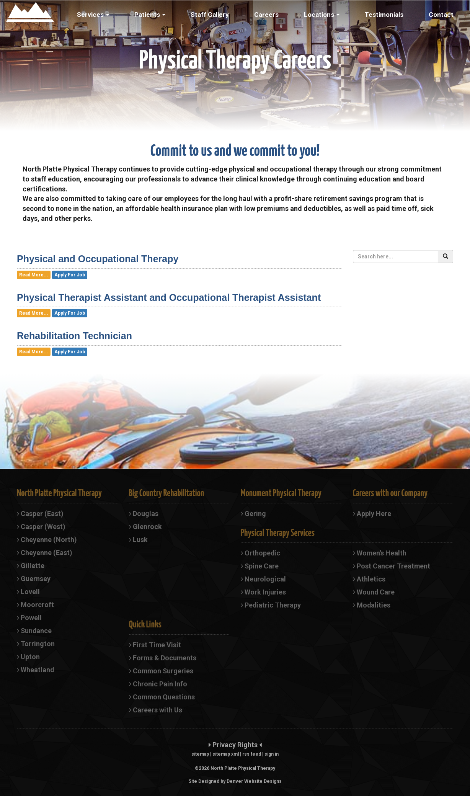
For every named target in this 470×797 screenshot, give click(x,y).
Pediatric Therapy (271, 605)
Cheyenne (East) (44, 553)
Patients (149, 14)
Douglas (143, 514)
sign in (271, 755)
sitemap (200, 755)
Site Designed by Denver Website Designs (235, 782)
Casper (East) (40, 514)
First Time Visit (155, 645)
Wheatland (35, 670)
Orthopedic (261, 553)
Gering (253, 514)
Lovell (28, 592)
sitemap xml (225, 755)
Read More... (33, 275)
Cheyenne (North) (47, 540)
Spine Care (260, 566)
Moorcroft (35, 605)
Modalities (372, 605)
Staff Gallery (210, 14)
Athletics (369, 579)
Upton (28, 657)
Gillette (30, 566)
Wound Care (374, 592)
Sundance (34, 631)
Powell (29, 618)
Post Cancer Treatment (392, 566)
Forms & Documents (163, 658)
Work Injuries (263, 592)
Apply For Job (69, 275)
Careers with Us (155, 711)
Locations (321, 14)
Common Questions (162, 698)
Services (93, 14)
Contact (441, 14)
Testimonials (384, 14)
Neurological (263, 579)
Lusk (138, 540)
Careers (266, 14)
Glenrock (145, 527)
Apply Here (372, 514)
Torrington (36, 644)
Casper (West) (41, 527)
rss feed (251, 755)
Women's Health (380, 553)
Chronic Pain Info (158, 684)
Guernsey (34, 579)
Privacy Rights (235, 745)
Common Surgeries (161, 671)
